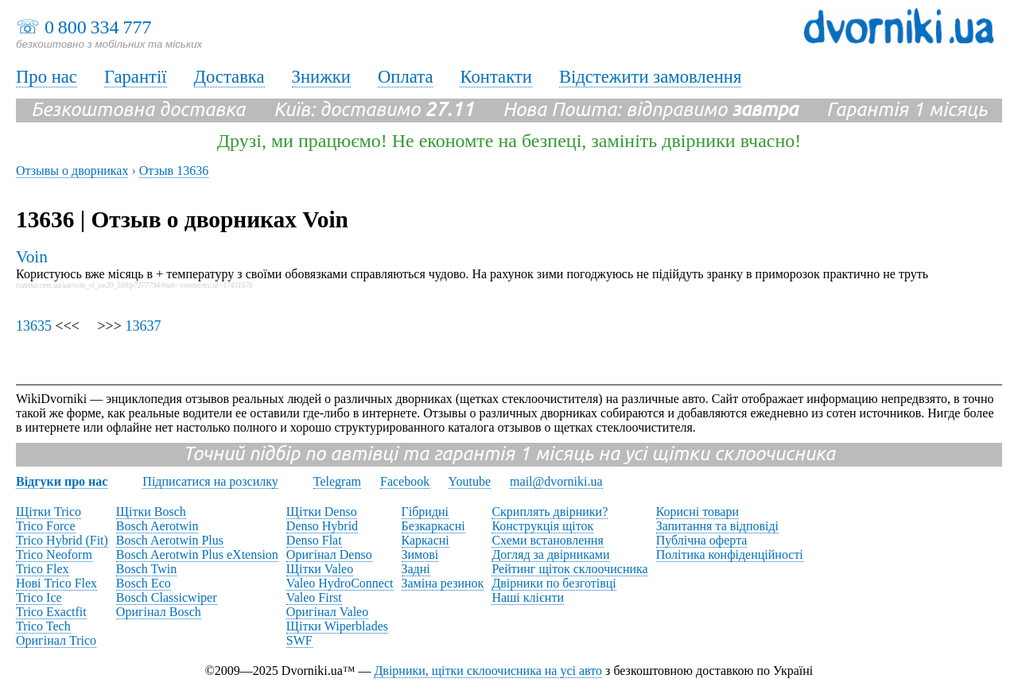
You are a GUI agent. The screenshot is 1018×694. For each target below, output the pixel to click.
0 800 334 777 (98, 27)
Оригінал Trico (56, 640)
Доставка (229, 77)
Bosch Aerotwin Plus (169, 540)
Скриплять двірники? (550, 511)
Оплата (405, 77)
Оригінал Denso (329, 554)
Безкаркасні (433, 526)
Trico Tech (43, 626)
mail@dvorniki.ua (556, 481)
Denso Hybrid (322, 526)
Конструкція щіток (542, 526)
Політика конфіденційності (729, 554)
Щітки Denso (321, 511)
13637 (143, 326)
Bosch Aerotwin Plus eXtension (197, 554)
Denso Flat (314, 540)
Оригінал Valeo (327, 611)
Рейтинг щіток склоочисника (569, 569)
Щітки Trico (48, 511)
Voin (32, 256)
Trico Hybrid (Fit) (62, 540)
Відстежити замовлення (650, 77)
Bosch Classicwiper (166, 597)
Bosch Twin (146, 569)
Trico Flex (42, 569)
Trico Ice (39, 597)
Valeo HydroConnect (340, 583)
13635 (34, 326)
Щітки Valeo (319, 569)
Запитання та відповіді (717, 526)
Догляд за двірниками (550, 554)
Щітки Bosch (151, 511)
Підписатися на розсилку (210, 481)
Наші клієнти (528, 597)
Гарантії (135, 77)
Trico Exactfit (51, 611)
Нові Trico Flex (56, 583)
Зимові (420, 554)
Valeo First (314, 597)
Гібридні (425, 511)
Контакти (495, 77)
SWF (299, 640)
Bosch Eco (143, 583)
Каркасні (425, 540)
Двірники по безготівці (554, 583)
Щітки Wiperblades (337, 626)
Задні (416, 569)
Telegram (337, 481)
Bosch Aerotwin (157, 526)
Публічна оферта (702, 540)
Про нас (46, 77)
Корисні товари (697, 511)
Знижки (321, 77)
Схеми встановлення (547, 540)
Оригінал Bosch (158, 611)
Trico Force (46, 526)
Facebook (404, 481)
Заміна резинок (443, 583)
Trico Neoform (54, 554)
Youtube (470, 481)
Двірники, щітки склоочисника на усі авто (488, 670)
